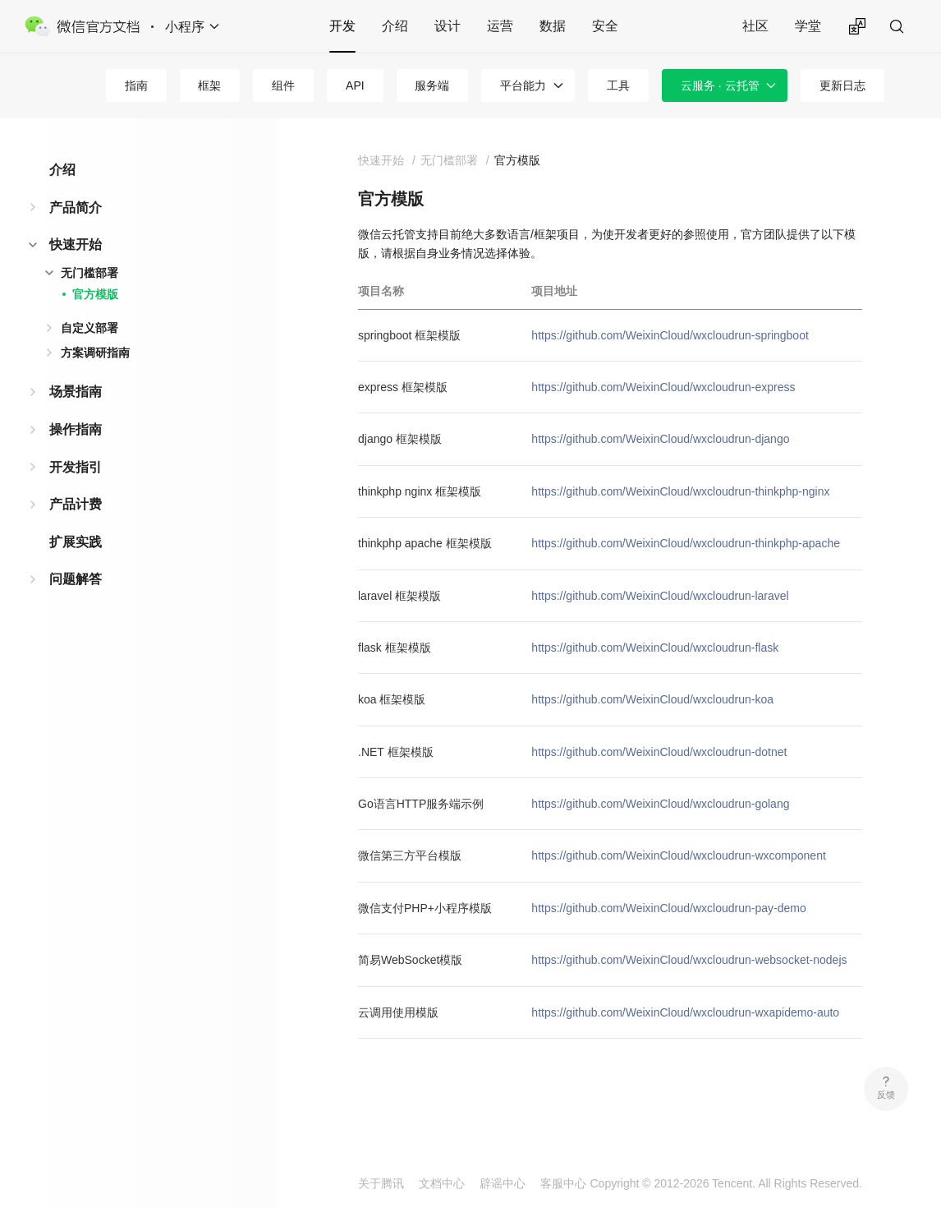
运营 (500, 26)
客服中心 (563, 1183)
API (355, 85)
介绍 (395, 26)
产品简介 (75, 207)
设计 (447, 26)
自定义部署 (89, 327)
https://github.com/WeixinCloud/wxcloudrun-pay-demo (668, 908)
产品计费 (75, 504)
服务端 (432, 85)
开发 (342, 26)
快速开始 (75, 244)
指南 (136, 85)
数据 (552, 26)
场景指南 (75, 392)
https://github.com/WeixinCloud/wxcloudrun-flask (654, 647)
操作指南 (75, 429)
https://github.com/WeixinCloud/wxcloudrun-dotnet (659, 751)
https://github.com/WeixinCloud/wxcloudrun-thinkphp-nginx (680, 491)
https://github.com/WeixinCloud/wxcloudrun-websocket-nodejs (689, 959)
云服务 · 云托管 (720, 85)
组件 (283, 85)
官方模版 (95, 294)
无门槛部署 (89, 272)
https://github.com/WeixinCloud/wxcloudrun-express (663, 387)
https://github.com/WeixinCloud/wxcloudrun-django (660, 438)
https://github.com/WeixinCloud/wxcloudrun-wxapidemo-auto (685, 1012)
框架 (209, 85)
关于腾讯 (381, 1183)
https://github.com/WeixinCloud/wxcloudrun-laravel (659, 595)
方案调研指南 (95, 352)
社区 (755, 26)
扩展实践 (75, 542)
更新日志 (842, 85)
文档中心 (442, 1183)
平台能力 (523, 85)
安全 (605, 26)
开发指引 (75, 467)
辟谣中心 (503, 1183)
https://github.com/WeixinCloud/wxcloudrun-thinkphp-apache (685, 543)
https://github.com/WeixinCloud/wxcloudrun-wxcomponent (678, 855)
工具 (618, 85)
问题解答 (75, 579)
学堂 (808, 26)
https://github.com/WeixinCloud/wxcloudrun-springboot (669, 335)
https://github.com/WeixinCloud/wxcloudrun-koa (652, 699)
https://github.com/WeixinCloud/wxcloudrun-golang (660, 803)
